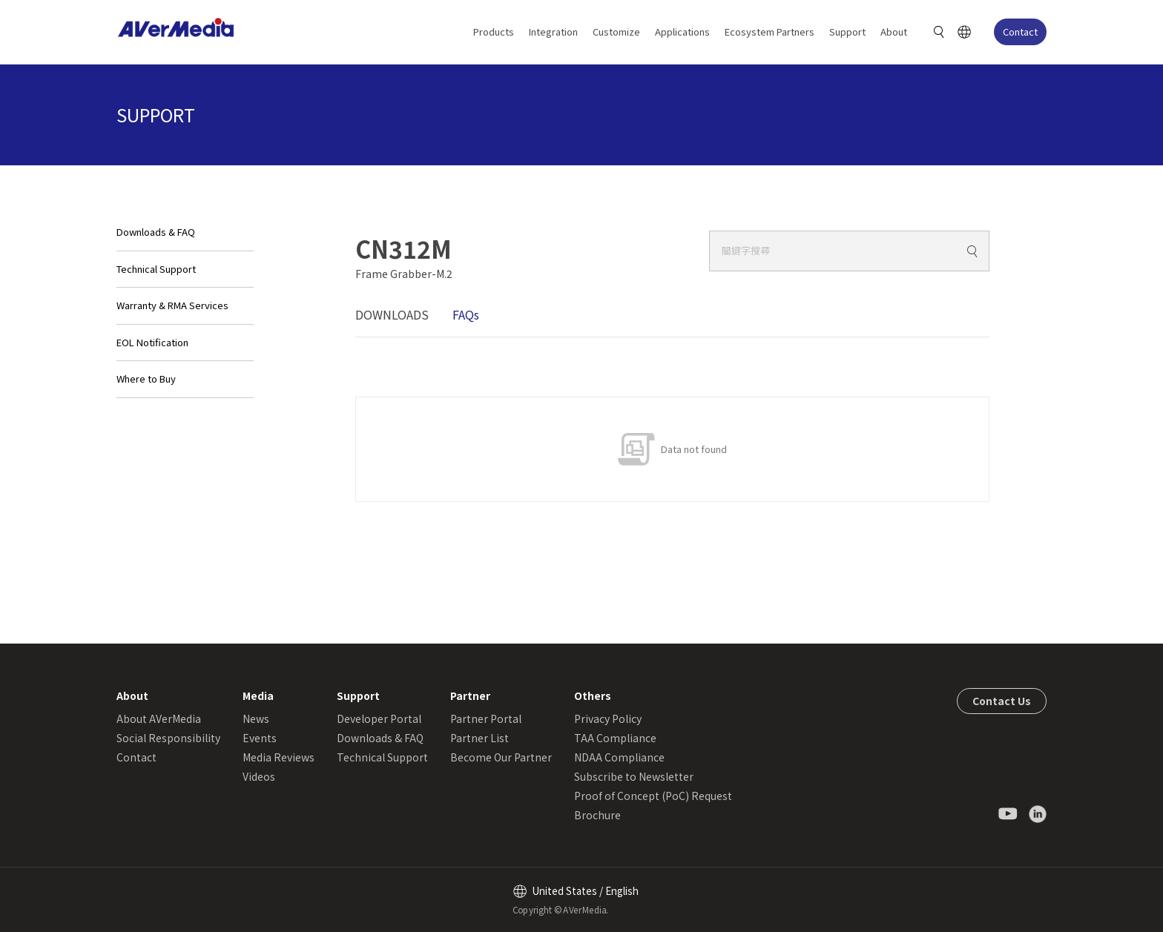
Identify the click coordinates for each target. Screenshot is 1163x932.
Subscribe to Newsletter (633, 776)
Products (493, 31)
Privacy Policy (608, 718)
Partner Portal (485, 718)
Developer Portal (379, 718)
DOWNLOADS (392, 314)
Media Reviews (278, 757)
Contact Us (1001, 700)
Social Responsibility (168, 737)
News (256, 718)
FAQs (465, 314)
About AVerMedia (158, 718)
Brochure (597, 814)
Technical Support (156, 269)
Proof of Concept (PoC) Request (653, 795)
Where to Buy (146, 378)
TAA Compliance (615, 737)
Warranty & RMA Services (172, 305)
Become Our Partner (501, 757)
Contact (1020, 31)
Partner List (479, 737)
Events (260, 737)
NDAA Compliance (619, 757)
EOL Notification (152, 342)
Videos (259, 776)
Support (847, 31)
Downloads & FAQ (155, 232)
